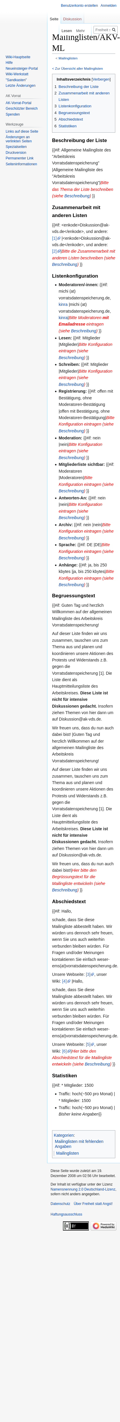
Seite (54, 19)
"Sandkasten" (16, 80)
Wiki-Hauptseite (18, 57)
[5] (88, 1044)
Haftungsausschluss (66, 1214)
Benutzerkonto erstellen (79, 6)
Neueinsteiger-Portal (22, 68)
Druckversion (16, 153)
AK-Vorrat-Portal (18, 103)
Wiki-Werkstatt (17, 74)
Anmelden (108, 6)
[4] (64, 981)
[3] (88, 974)
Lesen (63, 31)
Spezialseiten (16, 147)
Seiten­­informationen (21, 164)
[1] (54, 238)
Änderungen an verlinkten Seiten (19, 139)
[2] (54, 251)
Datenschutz (60, 1204)
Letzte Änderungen (20, 86)
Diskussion (72, 19)
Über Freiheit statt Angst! (93, 1204)
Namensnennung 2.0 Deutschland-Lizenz (83, 1189)
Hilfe (9, 63)
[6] (64, 1051)
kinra (63, 304)
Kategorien (64, 1135)
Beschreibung (77, 196)
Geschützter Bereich (22, 108)
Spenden (13, 114)
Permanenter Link (20, 158)
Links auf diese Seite (22, 131)
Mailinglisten (68, 58)
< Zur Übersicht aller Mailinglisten (77, 68)
